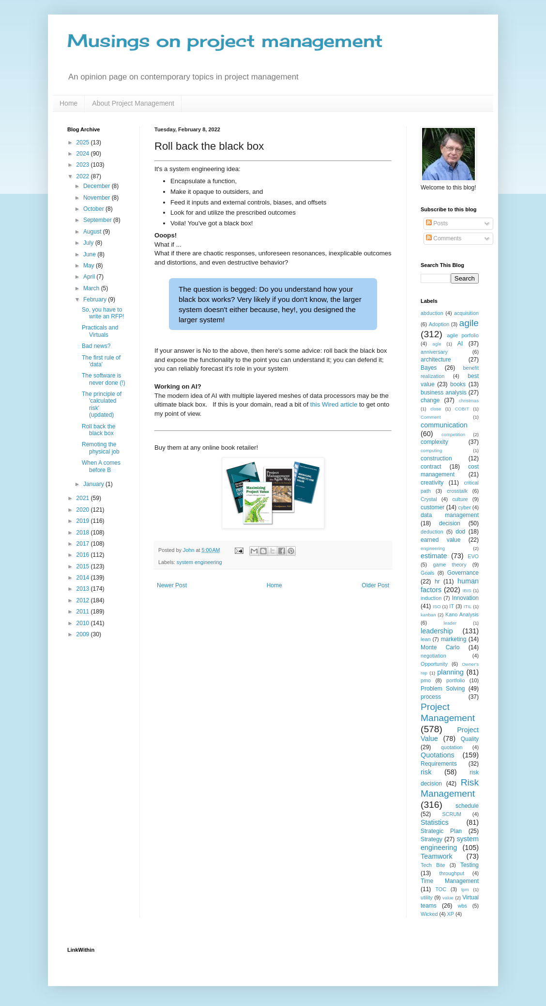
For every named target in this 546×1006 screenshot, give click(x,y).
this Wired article (334, 404)
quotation (451, 747)
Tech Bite (433, 865)
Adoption (439, 324)
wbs (462, 906)
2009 (83, 634)
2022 (83, 176)
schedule (467, 805)
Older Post (375, 585)
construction (436, 458)
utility (427, 897)
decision (449, 523)
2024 (83, 153)
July (89, 242)
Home (68, 103)
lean (425, 639)
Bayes (429, 367)
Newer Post (172, 585)
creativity (432, 482)
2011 (83, 611)
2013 (83, 588)
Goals (427, 573)
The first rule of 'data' (101, 361)
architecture (436, 359)
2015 (83, 566)
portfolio (455, 680)
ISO (437, 606)
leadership (437, 631)
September (98, 220)
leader (450, 623)
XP (450, 914)
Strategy (431, 839)
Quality (470, 739)
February (95, 299)
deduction (432, 531)
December (97, 186)
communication (444, 425)
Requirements (439, 763)
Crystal (429, 499)
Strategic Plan (441, 831)
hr (437, 581)
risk (426, 772)
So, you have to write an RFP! (103, 313)
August (93, 231)
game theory (449, 564)
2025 (83, 142)
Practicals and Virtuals (100, 331)
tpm (465, 889)
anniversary (434, 352)
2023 (83, 164)
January (94, 484)
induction (431, 598)
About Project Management (133, 103)
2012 (83, 600)
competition (453, 434)
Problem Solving (443, 688)
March (92, 288)
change (430, 400)
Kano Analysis (462, 614)
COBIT (462, 408)
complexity (434, 442)
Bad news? (96, 346)
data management (450, 515)
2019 (83, 521)
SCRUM (451, 814)
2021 (83, 498)
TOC (440, 889)
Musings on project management (225, 40)
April (89, 276)
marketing (454, 639)
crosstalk (457, 491)
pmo (426, 680)
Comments (443, 238)
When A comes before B (101, 466)
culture (460, 499)
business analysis (444, 392)
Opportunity (434, 664)
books (458, 384)
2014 (83, 577)
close (435, 408)
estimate (434, 556)
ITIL (468, 606)
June (90, 254)
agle (436, 343)
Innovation (465, 598)
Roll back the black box (98, 430)
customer (432, 507)
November (97, 197)
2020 (83, 509)
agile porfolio (463, 335)
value (448, 897)
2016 (83, 554)
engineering (433, 548)
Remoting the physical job (101, 448)
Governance (463, 572)
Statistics (435, 822)
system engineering (199, 562)
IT (451, 606)
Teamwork (437, 856)
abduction (432, 313)
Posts (437, 223)
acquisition (466, 313)
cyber (464, 507)
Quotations (438, 755)
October (94, 208)
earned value (440, 539)
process (431, 696)
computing (431, 450)
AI (460, 343)
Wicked (429, 914)
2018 (83, 532)
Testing (469, 865)
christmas (469, 400)
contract (431, 466)
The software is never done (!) (103, 379)
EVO (473, 556)
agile (469, 323)
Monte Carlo (440, 647)
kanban (428, 614)
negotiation (433, 656)
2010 (83, 623)
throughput (451, 873)
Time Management (450, 881)
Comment (431, 417)
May (89, 265)
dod (460, 531)
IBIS (467, 590)
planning (450, 672)
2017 (83, 543)
